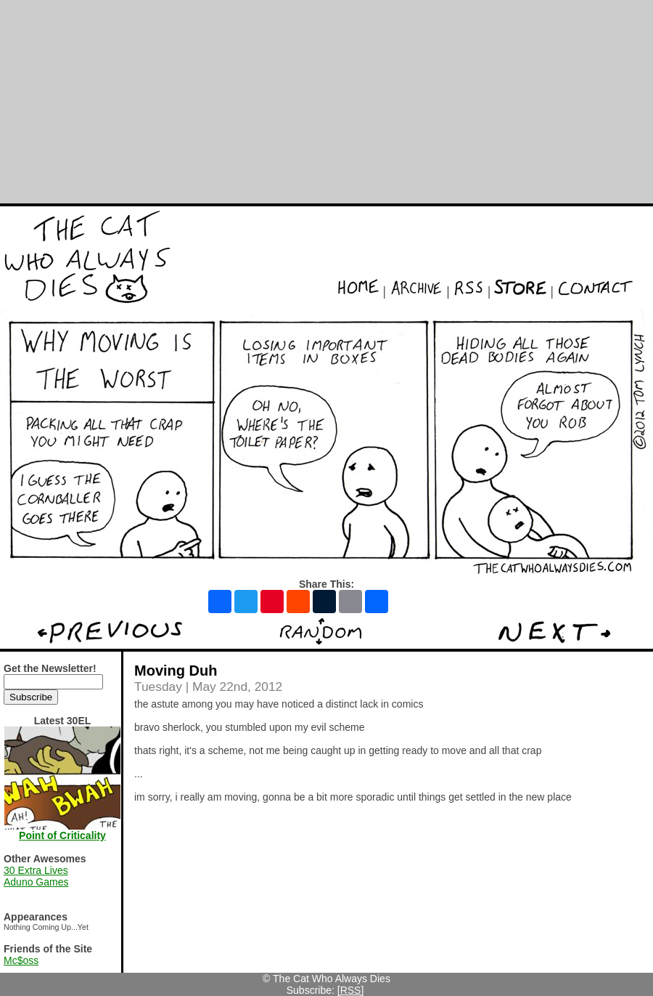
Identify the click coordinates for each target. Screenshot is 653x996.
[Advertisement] (326, 101)
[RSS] (350, 990)
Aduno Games (36, 882)
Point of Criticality (62, 835)
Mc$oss (21, 960)
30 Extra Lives (36, 870)
